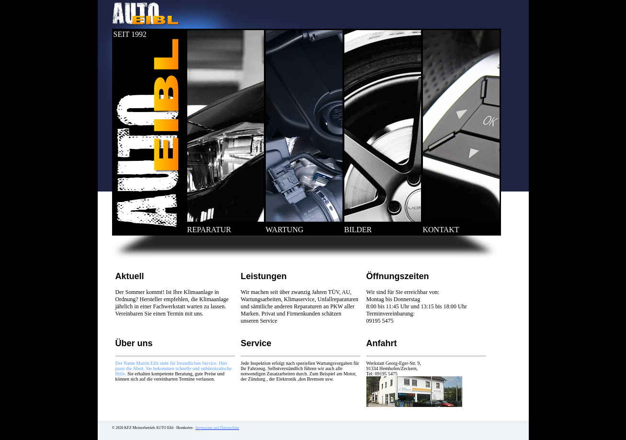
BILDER (358, 230)
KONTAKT (441, 230)
